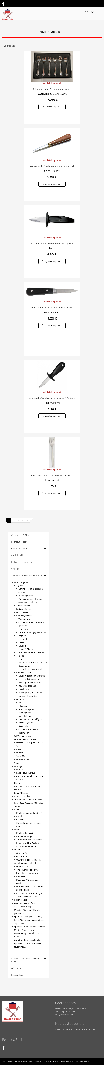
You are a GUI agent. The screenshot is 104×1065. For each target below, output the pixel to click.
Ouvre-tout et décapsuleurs (28, 859)
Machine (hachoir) (24, 833)
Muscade (20, 752)
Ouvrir (17, 849)
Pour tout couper (19, 541)
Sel (17, 746)
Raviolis (19, 816)
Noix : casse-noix (24, 612)
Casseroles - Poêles (20, 535)
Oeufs (17, 783)
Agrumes (20, 585)
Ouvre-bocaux (22, 856)
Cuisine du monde (19, 548)
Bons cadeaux (17, 975)
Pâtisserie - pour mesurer (22, 562)
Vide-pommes (24, 619)
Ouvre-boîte (21, 853)
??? (17, 762)
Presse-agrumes (25, 595)
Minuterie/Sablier (22, 796)
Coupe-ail (22, 645)
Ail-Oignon (21, 635)
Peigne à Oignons (26, 649)
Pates (16, 809)
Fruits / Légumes (21, 582)
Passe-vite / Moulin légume (30, 719)
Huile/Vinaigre (20, 899)
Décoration (16, 968)
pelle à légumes (25, 722)
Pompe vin (21, 876)
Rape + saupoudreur (25, 772)
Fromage (18, 766)
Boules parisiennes (27, 685)
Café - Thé (15, 568)
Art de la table (17, 555)
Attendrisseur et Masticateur (29, 839)
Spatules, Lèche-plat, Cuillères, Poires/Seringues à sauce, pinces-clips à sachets (29, 920)
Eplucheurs (23, 689)
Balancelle (23, 726)
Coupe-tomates (25, 666)
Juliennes (22, 706)
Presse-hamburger (24, 836)
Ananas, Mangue (24, 605)
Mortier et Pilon (23, 759)
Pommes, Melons (24, 615)
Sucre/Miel (21, 756)
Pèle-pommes (24, 629)
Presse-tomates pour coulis (30, 669)
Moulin (19, 769)
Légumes (20, 699)
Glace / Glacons (21, 793)
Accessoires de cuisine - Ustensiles (27, 575)
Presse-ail (22, 639)
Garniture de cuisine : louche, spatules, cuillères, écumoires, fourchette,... (28, 943)
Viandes (17, 829)
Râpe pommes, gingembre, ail (32, 632)
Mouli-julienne (24, 716)
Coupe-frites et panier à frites (31, 675)
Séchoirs (20, 819)
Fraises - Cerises (23, 609)
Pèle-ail (21, 642)
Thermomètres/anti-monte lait (28, 799)
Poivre (19, 749)
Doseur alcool (22, 866)
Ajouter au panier (53, 106)
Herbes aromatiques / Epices (29, 742)
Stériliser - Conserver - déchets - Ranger (25, 960)
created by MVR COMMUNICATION (60, 1061)
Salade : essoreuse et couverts (30, 652)
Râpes (21, 702)
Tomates (20, 655)
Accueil (43, 31)
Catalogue (55, 31)
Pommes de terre (24, 672)
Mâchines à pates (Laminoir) (29, 813)
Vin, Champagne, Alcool (25, 863)
